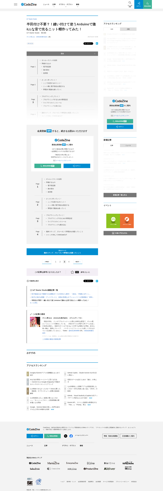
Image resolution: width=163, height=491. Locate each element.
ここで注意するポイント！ (52, 83)
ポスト (87, 43)
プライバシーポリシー (122, 481)
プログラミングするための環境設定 (55, 99)
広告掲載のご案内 (128, 436)
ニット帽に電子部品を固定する (54, 86)
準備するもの (46, 63)
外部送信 (134, 481)
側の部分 (46, 70)
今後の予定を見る (119, 233)
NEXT (78, 262)
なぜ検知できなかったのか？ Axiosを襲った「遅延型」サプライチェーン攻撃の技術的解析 (45, 391)
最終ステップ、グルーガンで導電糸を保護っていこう (64, 231)
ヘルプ (62, 481)
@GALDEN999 (74, 331)
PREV (46, 262)
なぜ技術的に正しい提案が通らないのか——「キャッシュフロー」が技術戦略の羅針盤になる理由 (44, 400)
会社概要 (98, 481)
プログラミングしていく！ (51, 96)
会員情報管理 (82, 481)
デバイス (30, 43)
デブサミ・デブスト (66, 5)
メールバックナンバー (62, 160)
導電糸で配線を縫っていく (52, 89)
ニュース (46, 4)
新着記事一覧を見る (120, 195)
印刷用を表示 (33, 281)
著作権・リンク (71, 481)
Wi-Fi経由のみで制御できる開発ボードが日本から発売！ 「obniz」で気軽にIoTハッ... (61, 294)
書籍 (77, 5)
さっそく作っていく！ (49, 80)
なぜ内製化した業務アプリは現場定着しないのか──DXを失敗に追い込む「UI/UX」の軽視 (82, 389)
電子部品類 (47, 67)
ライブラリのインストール (57, 221)
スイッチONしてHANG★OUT (56, 235)
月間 (128, 29)
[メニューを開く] (15, 4)
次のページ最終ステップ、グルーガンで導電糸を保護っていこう (62, 252)
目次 (78, 54)
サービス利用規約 (108, 481)
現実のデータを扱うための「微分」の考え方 (120, 71)
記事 (54, 5)
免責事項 (90, 481)
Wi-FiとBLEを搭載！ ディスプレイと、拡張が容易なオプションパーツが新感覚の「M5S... (63, 297)
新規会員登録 (47, 166)
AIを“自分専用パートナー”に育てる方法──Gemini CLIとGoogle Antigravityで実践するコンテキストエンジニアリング (45, 382)
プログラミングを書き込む (57, 225)
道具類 (45, 73)
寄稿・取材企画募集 (111, 436)
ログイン (76, 166)
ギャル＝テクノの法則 (49, 60)
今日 (111, 29)
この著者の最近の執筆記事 (51, 339)
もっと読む (34, 303)
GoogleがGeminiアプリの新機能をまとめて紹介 (121, 34)
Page (33, 67)
